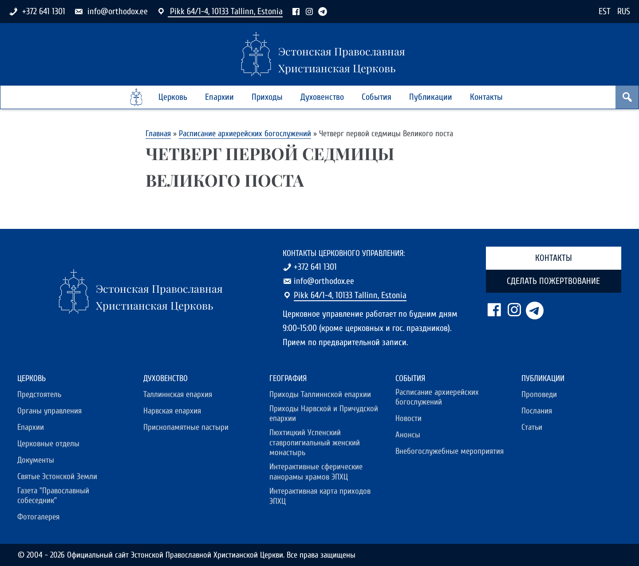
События (376, 97)
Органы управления (49, 411)
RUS (623, 11)
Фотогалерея (38, 517)
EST (605, 11)
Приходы (267, 97)
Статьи (531, 427)
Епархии (219, 97)
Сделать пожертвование (553, 281)
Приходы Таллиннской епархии (320, 394)
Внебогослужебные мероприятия (449, 451)
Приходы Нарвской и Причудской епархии (323, 414)
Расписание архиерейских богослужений (245, 133)
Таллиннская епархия (177, 394)
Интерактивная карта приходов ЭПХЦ (320, 496)
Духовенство (322, 97)
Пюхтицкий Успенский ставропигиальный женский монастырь (314, 442)
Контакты (486, 97)
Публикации (430, 97)
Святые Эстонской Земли (57, 476)
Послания (536, 411)
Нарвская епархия (172, 411)
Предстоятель (39, 394)
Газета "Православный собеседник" (53, 496)
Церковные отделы (48, 443)
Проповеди (539, 394)
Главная (158, 133)
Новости (408, 418)
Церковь (172, 97)
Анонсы (407, 435)
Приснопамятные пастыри (186, 427)
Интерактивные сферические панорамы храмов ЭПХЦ (316, 472)
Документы (35, 460)
